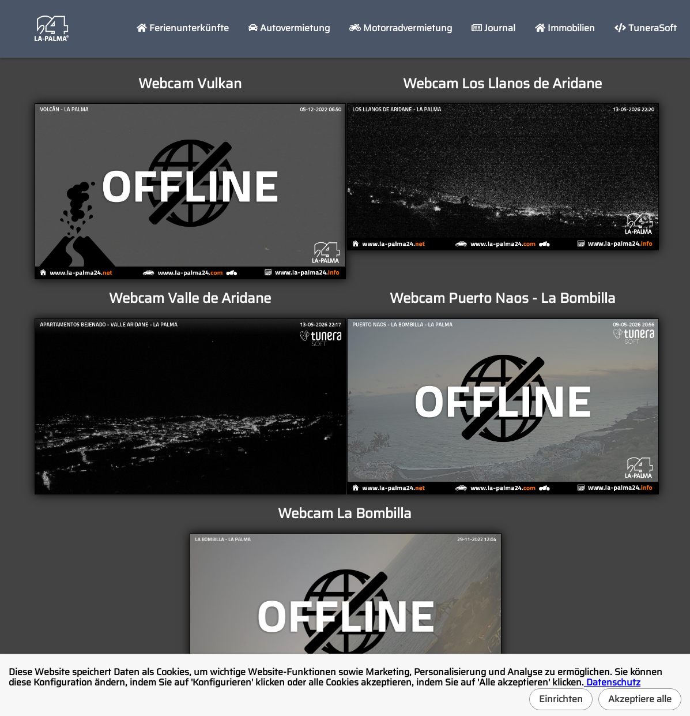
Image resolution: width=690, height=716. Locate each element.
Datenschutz (612, 682)
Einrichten (561, 699)
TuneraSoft (645, 28)
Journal (493, 28)
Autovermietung (289, 28)
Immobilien (565, 28)
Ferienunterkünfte (183, 28)
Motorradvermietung (400, 28)
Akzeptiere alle (640, 699)
